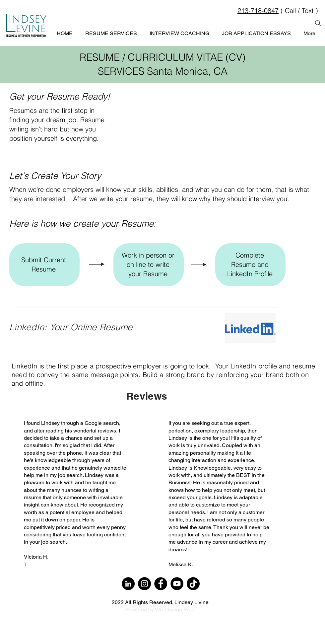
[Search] (318, 23)
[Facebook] (160, 583)
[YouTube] (176, 583)
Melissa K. (180, 564)
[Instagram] (144, 583)
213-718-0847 (258, 10)
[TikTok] (193, 583)
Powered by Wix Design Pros (160, 609)
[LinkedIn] (128, 583)
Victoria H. (36, 557)
